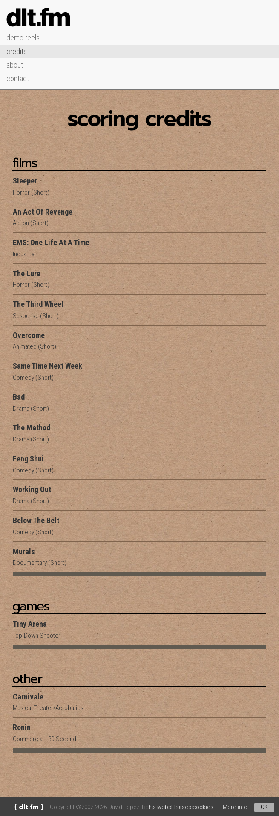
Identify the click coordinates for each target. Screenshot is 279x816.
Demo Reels (23, 37)
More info (235, 807)
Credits (16, 51)
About (14, 64)
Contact (17, 78)
